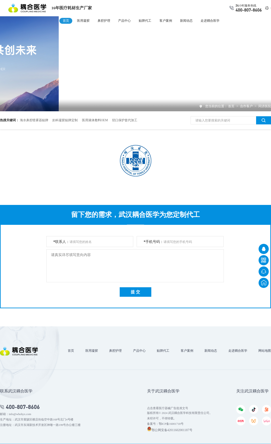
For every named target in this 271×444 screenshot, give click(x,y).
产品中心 (124, 20)
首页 (66, 20)
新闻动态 (186, 20)
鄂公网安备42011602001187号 (169, 430)
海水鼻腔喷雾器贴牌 (34, 120)
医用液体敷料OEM (95, 120)
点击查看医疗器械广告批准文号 (167, 408)
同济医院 (264, 106)
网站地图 (264, 350)
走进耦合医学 (210, 20)
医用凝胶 (83, 20)
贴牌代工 (145, 20)
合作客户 (247, 106)
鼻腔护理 (104, 20)
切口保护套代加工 (124, 120)
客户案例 (165, 20)
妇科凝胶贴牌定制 (65, 120)
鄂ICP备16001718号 (171, 423)
